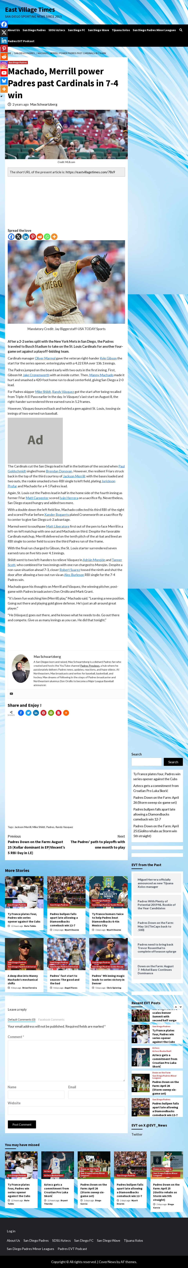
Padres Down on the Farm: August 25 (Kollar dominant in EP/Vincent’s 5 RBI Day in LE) (37, 844)
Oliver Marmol (45, 358)
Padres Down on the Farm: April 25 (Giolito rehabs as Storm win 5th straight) (156, 831)
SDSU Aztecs (56, 30)
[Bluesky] (4, 81)
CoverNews (107, 1262)
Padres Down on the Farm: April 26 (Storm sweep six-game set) (156, 799)
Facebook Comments (51, 1019)
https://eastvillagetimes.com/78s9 (90, 172)
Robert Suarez (69, 570)
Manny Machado (101, 375)
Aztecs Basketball (161, 1051)
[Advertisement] (66, 202)
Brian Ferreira (29, 987)
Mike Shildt (43, 392)
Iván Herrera (69, 498)
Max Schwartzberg (43, 104)
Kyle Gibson (108, 358)
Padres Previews (90, 665)
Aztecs (155, 1048)
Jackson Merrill (74, 476)
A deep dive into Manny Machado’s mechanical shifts (23, 979)
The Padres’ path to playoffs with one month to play (95, 841)
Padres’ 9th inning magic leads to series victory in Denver (108, 979)
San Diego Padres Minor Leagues (154, 30)
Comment (16, 1037)
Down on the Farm (161, 1073)
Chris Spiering (114, 987)
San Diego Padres (34, 30)
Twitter (136, 1134)
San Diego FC (76, 30)
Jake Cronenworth (36, 375)
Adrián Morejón (94, 560)
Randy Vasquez (64, 827)
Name (12, 1087)
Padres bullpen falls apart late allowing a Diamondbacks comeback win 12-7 (64, 919)
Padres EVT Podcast (21, 41)
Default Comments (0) (21, 1019)
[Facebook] (11, 236)
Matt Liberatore (57, 526)
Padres (50, 827)
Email (72, 1087)
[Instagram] (4, 64)
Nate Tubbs (30, 926)
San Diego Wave (98, 30)
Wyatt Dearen (72, 929)
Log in (11, 1231)
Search (136, 754)
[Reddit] (40, 236)
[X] (18, 236)
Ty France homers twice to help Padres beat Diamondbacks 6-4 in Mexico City (108, 919)
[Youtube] (4, 73)
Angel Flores (71, 987)
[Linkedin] (25, 236)
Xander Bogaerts (56, 514)
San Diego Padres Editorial (22, 966)
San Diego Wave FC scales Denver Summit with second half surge (164, 1014)
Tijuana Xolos (121, 30)
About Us (14, 30)
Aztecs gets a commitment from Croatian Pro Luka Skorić (156, 788)
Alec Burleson (74, 575)
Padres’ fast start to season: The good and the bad (64, 979)
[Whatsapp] (47, 236)
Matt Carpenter (37, 498)
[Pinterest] (33, 236)
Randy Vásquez (63, 392)
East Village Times (30, 10)
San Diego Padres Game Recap (107, 904)
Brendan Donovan (59, 471)
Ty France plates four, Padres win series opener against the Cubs (24, 917)
